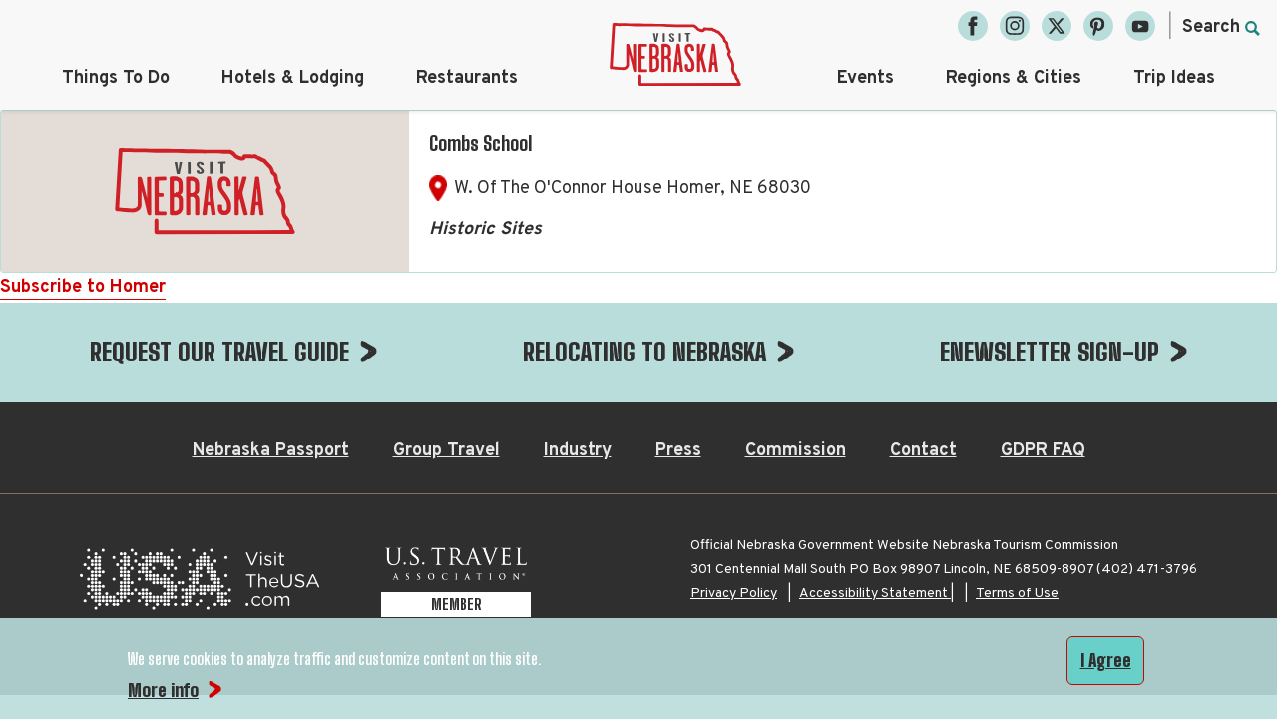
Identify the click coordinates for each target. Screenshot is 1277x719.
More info (163, 690)
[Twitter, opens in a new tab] (1056, 26)
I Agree (1105, 660)
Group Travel (446, 351)
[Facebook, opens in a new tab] (973, 26)
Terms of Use (1017, 493)
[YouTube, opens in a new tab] (1140, 26)
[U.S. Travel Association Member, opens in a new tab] (456, 484)
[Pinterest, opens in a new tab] (1098, 26)
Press (678, 351)
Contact (923, 351)
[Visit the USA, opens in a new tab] (199, 484)
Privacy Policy (733, 493)
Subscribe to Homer (83, 287)
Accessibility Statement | (876, 493)
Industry (578, 351)
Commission (795, 351)
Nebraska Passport (271, 351)
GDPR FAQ (1043, 351)
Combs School (480, 143)
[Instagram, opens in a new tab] (1015, 26)
